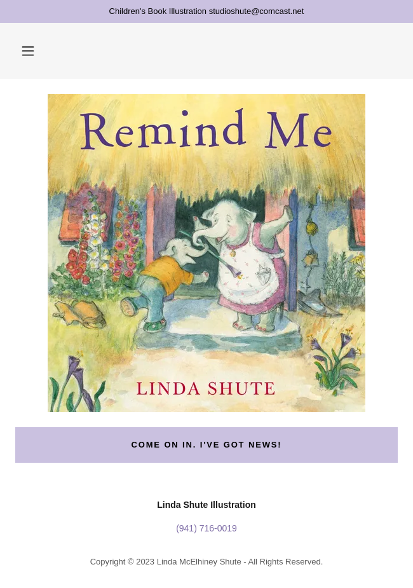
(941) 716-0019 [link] (206, 528)
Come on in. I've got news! (206, 444)
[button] (28, 51)
